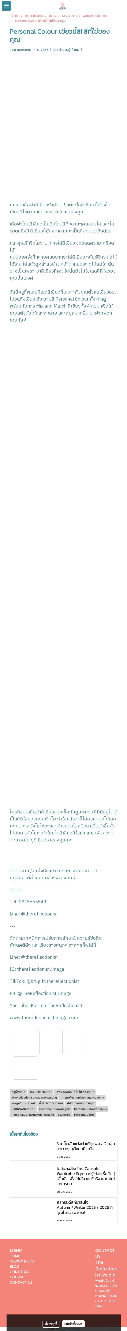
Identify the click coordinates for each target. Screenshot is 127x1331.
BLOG (14, 1266)
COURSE (17, 1277)
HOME (15, 1256)
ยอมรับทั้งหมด (73, 1324)
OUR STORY (20, 1272)
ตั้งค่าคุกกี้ (51, 1324)
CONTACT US (21, 1282)
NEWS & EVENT (23, 1261)
